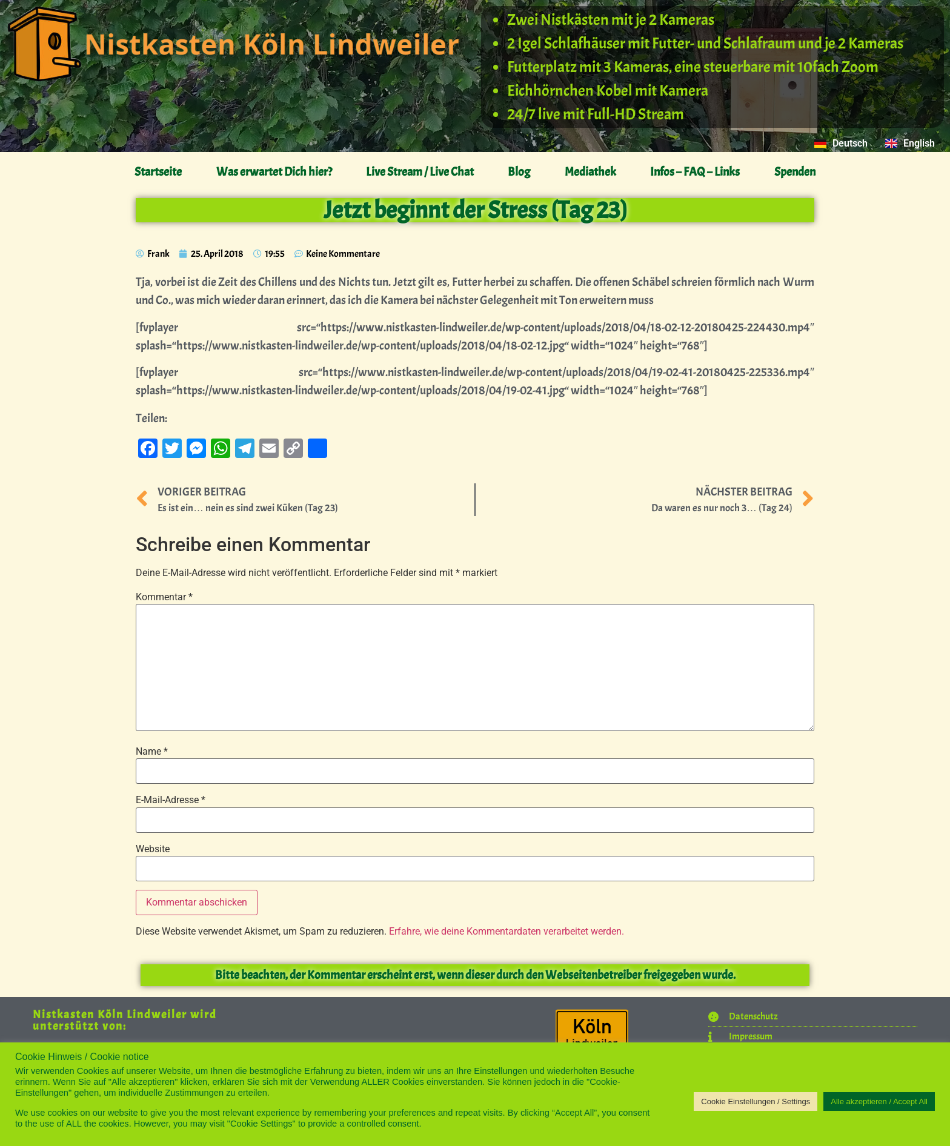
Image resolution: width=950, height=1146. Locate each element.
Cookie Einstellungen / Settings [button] (755, 1101)
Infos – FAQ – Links (695, 171)
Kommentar (164, 597)
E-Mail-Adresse (170, 800)
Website (153, 849)
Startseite (158, 171)
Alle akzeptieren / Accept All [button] (879, 1101)
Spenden (794, 171)
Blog (519, 171)
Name (152, 752)
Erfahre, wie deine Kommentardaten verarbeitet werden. (506, 931)
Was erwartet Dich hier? (274, 171)
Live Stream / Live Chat (420, 171)
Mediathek (590, 171)
